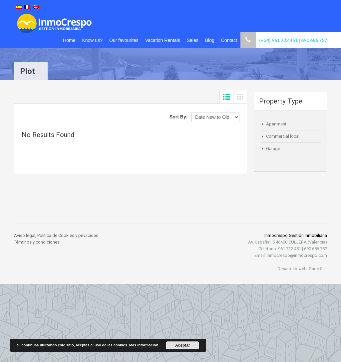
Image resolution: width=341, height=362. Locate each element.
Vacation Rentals (162, 40)
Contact (229, 40)
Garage (273, 148)
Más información (143, 345)
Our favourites (124, 40)
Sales (192, 40)
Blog (209, 40)
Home (69, 40)
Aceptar (182, 345)
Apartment (276, 123)
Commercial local (282, 136)
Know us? (92, 40)
